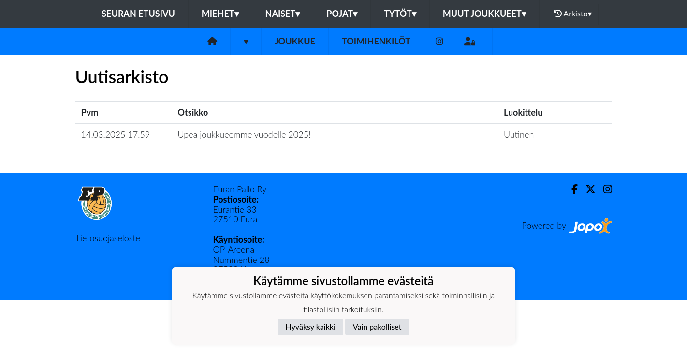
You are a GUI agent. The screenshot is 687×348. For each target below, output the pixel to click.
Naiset (282, 13)
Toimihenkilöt (376, 41)
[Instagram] (439, 41)
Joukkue (295, 41)
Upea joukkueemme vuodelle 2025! (244, 134)
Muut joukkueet (484, 13)
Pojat (341, 13)
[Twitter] (587, 189)
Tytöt (400, 13)
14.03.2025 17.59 (115, 134)
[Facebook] (571, 189)
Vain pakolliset (377, 326)
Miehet (220, 13)
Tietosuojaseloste (107, 237)
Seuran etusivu (138, 13)
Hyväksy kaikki (311, 326)
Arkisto (573, 13)
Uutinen (519, 134)
